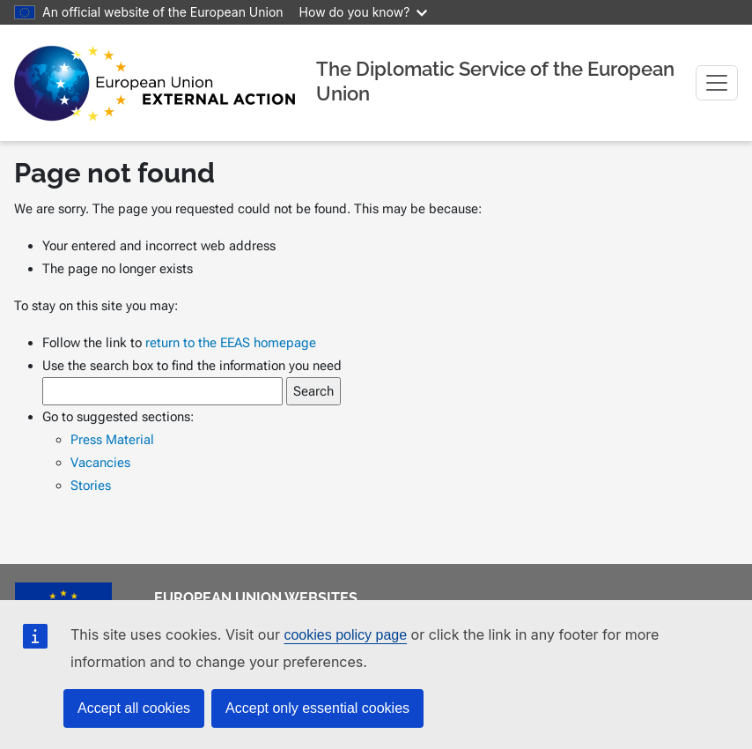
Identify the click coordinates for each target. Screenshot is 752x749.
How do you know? (363, 11)
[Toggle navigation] (717, 82)
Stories (90, 485)
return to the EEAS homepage (230, 343)
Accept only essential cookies (317, 708)
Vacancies (100, 463)
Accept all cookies (133, 708)
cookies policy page (345, 634)
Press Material (112, 440)
